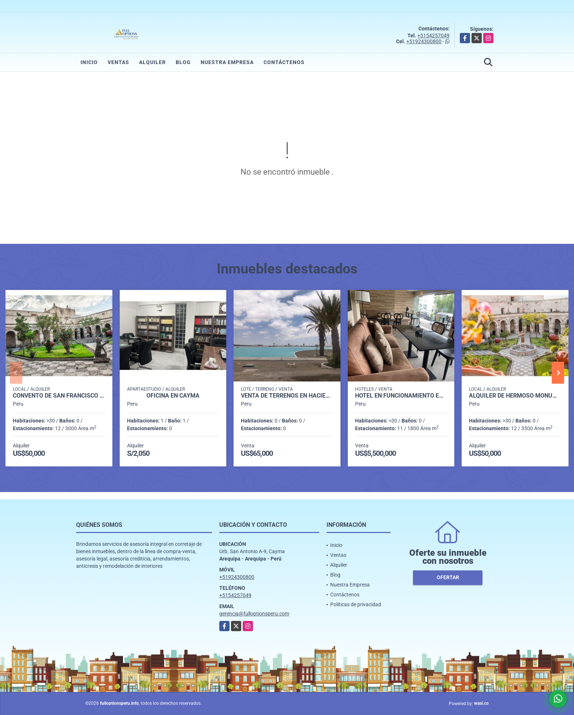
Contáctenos (284, 62)
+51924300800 (423, 41)
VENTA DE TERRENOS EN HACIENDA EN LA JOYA (287, 396)
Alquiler (152, 62)
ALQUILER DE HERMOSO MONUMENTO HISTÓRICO (515, 396)
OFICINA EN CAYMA (173, 396)
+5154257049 (433, 35)
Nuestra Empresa (227, 62)
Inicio (89, 62)
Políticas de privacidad (355, 604)
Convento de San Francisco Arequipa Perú (59, 396)
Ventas (118, 62)
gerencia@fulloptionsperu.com (254, 614)
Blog (183, 62)
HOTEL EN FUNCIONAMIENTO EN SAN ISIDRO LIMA (401, 396)
